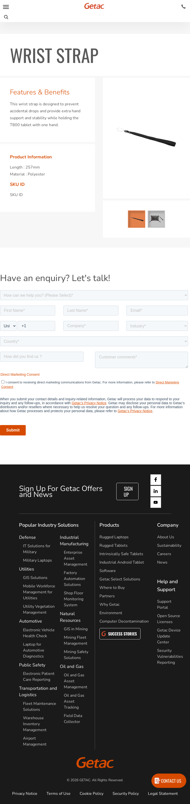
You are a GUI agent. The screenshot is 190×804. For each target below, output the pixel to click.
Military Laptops (37, 560)
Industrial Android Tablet (121, 562)
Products (109, 525)
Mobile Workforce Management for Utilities (39, 592)
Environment (110, 613)
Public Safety (32, 665)
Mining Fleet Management (75, 640)
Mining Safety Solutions (76, 654)
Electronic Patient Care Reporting (38, 676)
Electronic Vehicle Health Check (39, 633)
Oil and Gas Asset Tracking (74, 701)
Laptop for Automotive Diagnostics (33, 650)
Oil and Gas (72, 666)
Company (167, 525)
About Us (165, 537)
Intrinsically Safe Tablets (121, 554)
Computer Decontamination (124, 621)
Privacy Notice (24, 793)
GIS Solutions (35, 577)
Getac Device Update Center (169, 636)
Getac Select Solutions (119, 579)
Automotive (30, 621)
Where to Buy (112, 587)
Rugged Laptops (114, 537)
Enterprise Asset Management (75, 558)
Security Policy (126, 793)
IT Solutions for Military (36, 549)
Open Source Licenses (168, 619)
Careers (164, 554)
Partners (107, 596)
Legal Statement (163, 793)
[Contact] (183, 6)
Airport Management (35, 741)
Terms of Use (59, 793)
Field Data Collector (73, 718)
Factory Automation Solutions (74, 578)
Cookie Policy (91, 793)
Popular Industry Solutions (49, 525)
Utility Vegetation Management (39, 609)
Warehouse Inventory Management (35, 724)
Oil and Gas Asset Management (75, 681)
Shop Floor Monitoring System (73, 599)
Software (107, 571)
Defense (27, 537)
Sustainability (169, 545)
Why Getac (109, 604)
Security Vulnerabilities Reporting (170, 656)
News (162, 562)
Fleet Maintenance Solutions (39, 706)
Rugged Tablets (113, 545)
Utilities (26, 569)
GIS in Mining (76, 629)
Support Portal (164, 604)
